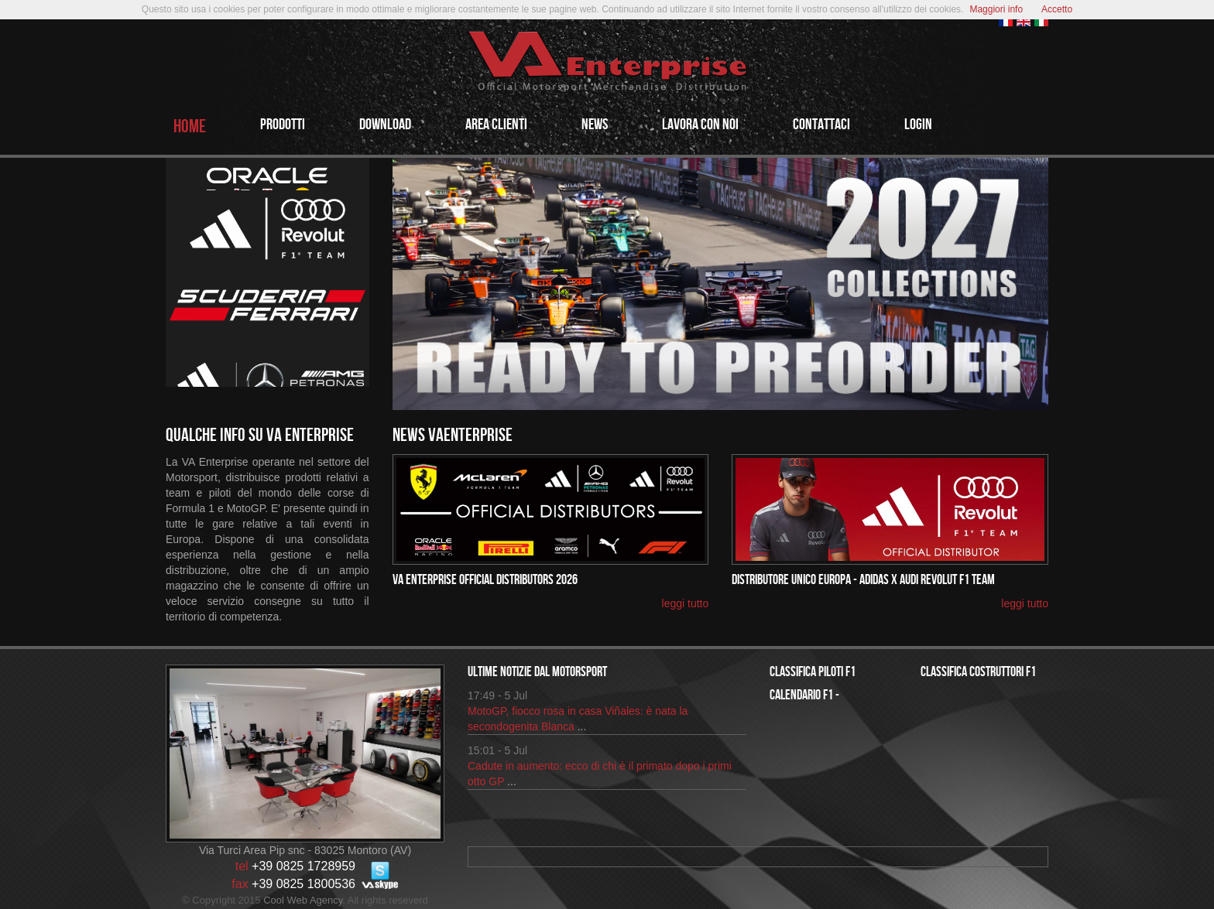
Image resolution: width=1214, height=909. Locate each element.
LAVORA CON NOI (700, 124)
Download (385, 124)
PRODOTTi (282, 124)
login (918, 124)
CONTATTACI (821, 124)
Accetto (1056, 9)
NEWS (594, 124)
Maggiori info (996, 9)
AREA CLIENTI (496, 124)
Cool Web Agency (302, 900)
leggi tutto (685, 603)
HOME (189, 126)
